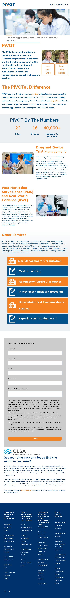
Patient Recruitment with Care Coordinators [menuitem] (26, 528)
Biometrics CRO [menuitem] (43, 527)
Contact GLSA (26, 490)
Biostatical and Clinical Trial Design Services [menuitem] (43, 535)
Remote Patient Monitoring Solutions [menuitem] (60, 525)
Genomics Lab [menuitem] (42, 584)
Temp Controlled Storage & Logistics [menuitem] (9, 576)
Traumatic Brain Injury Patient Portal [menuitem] (26, 552)
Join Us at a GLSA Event (59, 5)
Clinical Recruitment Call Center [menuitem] (26, 563)
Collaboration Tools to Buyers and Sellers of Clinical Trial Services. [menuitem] (43, 548)
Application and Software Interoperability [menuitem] (43, 562)
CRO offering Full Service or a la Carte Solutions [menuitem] (9, 538)
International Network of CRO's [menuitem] (8, 527)
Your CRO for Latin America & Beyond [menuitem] (9, 549)
